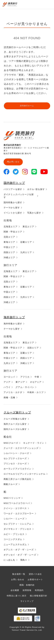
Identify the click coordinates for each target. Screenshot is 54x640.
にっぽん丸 (9, 560)
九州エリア (26, 252)
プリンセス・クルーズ (15, 463)
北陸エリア (9, 237)
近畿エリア (26, 242)
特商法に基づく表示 (16, 596)
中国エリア (9, 247)
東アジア (20, 382)
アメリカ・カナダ (13, 392)
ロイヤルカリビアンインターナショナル (24, 474)
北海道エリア (11, 226)
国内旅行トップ (14, 182)
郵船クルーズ (11, 484)
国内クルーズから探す (15, 429)
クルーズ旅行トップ (17, 412)
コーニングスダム (13, 539)
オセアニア (36, 382)
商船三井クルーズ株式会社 (17, 479)
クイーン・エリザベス (15, 508)
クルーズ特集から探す (15, 419)
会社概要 (15, 590)
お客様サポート (35, 579)
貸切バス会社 (35, 574)
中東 (37, 377)
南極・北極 (9, 397)
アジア (7, 382)
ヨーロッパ (9, 377)
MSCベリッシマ (12, 498)
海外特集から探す (13, 323)
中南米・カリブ (35, 392)
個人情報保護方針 (38, 596)
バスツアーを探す (13, 189)
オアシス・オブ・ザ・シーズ (19, 549)
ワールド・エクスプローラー (19, 513)
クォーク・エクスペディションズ (21, 448)
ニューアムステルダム (15, 544)
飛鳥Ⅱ (23, 560)
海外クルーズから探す (15, 424)
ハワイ (7, 387)
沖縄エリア (9, 257)
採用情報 (27, 590)
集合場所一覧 (18, 574)
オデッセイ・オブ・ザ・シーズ (20, 555)
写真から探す (34, 213)
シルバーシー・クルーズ (16, 453)
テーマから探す (12, 207)
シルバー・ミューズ (14, 518)
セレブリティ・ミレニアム (17, 524)
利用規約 (39, 590)
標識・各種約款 (27, 585)
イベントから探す (13, 213)
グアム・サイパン (25, 387)
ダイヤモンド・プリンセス (17, 529)
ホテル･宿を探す (36, 189)
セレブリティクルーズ (15, 458)
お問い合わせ (17, 579)
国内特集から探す (13, 202)
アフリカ (25, 377)
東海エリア (9, 242)
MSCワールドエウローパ (17, 503)
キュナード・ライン (33, 443)
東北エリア (28, 226)
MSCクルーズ (11, 443)
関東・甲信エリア (13, 231)
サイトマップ (27, 601)
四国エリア (9, 252)
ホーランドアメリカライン (17, 468)
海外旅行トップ (14, 317)
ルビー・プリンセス (14, 534)
